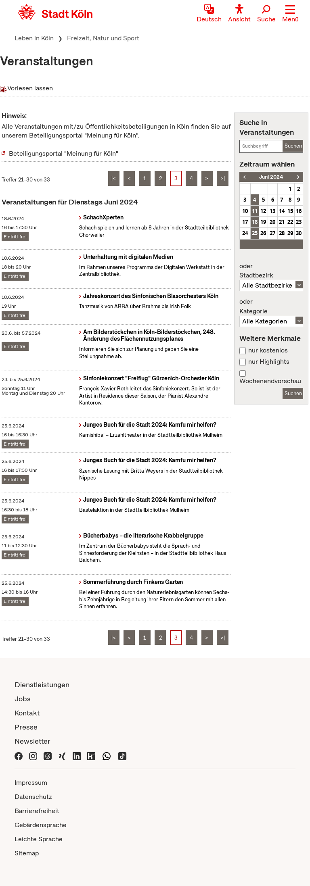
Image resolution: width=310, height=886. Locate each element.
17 (245, 221)
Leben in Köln (34, 38)
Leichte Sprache (39, 839)
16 (299, 211)
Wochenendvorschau (270, 381)
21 (282, 221)
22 (290, 221)
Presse (26, 727)
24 (245, 233)
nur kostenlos (268, 350)
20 (272, 221)
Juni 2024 (271, 176)
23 (299, 221)
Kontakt (27, 712)
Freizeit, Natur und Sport (103, 38)
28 (282, 233)
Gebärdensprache (41, 825)
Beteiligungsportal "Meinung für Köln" (63, 153)
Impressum (31, 782)
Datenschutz (33, 796)
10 (245, 211)
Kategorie (271, 306)
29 (290, 233)
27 (272, 233)
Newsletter (32, 741)
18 (255, 221)
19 (263, 221)
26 (263, 233)
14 (282, 211)
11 (255, 211)
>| (222, 178)
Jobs (23, 698)
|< (113, 178)
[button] (290, 14)
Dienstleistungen (42, 684)
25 (255, 233)
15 (290, 211)
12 (263, 211)
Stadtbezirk (271, 271)
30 (299, 233)
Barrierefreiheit (37, 811)
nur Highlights (268, 362)
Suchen (293, 145)
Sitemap (27, 853)
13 (272, 211)
